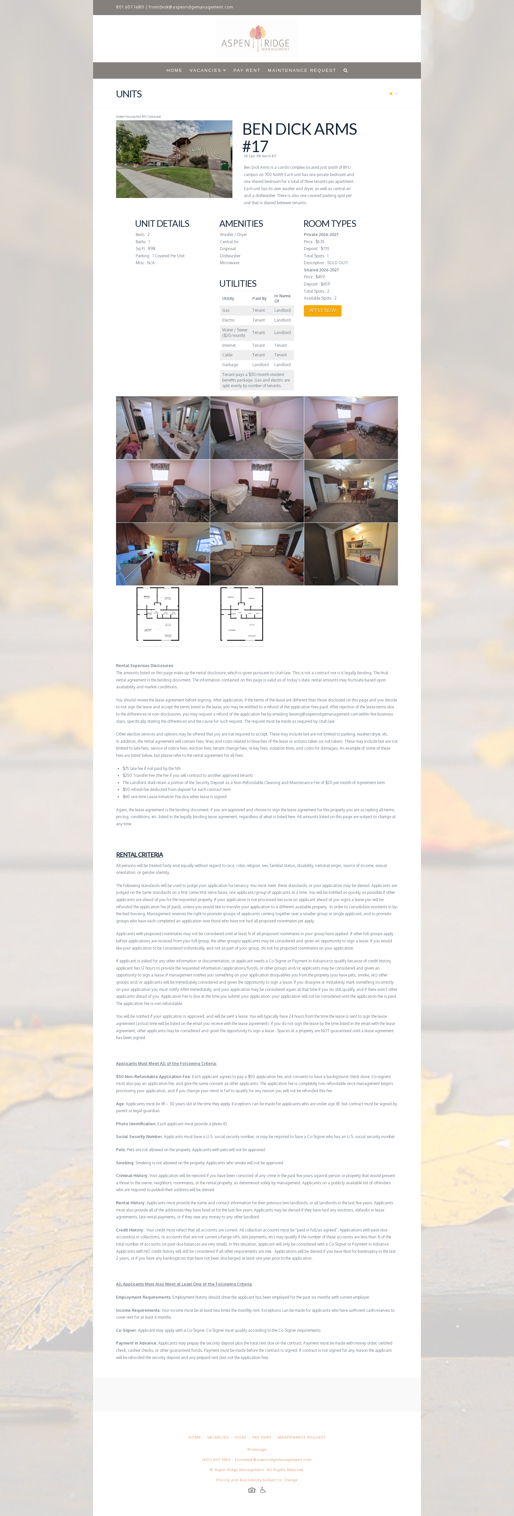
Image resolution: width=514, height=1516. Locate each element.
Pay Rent (261, 1437)
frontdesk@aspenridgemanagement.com (191, 7)
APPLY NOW (322, 310)
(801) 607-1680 (217, 1459)
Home (194, 1437)
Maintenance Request (302, 1437)
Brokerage (257, 1449)
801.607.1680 (130, 7)
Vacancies (218, 1437)
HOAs (241, 1437)
